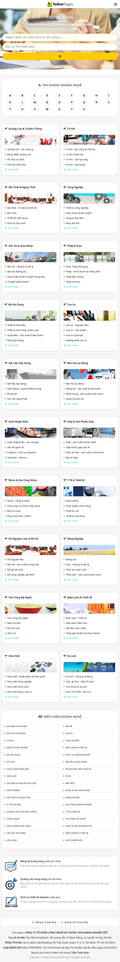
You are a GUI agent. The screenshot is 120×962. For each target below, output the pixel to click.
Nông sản (71, 559)
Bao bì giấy (72, 457)
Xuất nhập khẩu (18, 421)
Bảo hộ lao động (77, 363)
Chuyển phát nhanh (18, 281)
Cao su (71, 304)
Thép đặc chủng (74, 276)
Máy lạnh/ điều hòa (76, 622)
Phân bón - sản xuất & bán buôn (83, 574)
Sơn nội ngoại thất (17, 398)
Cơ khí (71, 128)
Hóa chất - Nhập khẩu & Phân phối (26, 676)
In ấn (68, 776)
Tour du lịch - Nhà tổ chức (80, 681)
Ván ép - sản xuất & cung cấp (23, 564)
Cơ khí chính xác (75, 154)
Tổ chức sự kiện (15, 159)
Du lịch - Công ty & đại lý (79, 676)
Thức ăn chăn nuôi (76, 569)
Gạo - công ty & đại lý (77, 564)
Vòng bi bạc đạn (75, 217)
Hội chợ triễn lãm (16, 164)
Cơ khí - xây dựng (75, 164)
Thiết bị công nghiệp (77, 207)
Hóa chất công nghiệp (19, 681)
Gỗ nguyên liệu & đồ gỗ (23, 538)
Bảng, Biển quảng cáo (19, 154)
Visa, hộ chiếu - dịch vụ (78, 691)
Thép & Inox (74, 246)
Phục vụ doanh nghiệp (77, 754)
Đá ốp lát (12, 393)
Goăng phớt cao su (76, 340)
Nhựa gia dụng (15, 340)
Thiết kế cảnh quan (17, 217)
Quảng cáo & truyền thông (25, 128)
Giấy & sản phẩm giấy (80, 421)
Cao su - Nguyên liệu (77, 325)
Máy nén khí (72, 223)
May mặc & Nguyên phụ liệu (21, 783)
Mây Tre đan (14, 622)
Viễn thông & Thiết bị (76, 833)
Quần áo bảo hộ (75, 398)
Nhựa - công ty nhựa (18, 500)
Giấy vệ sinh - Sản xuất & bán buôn (85, 452)
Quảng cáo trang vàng (40, 879)
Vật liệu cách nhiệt (76, 628)
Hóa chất (14, 656)
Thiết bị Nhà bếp (16, 325)
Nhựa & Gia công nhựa (22, 480)
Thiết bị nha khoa (75, 516)
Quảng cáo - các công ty (20, 149)
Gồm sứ (11, 633)
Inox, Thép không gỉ (77, 266)
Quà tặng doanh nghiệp (78, 804)
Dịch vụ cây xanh (16, 223)
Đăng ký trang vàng (40, 861)
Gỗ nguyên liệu (15, 559)
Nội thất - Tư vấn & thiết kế (22, 207)
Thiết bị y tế (72, 510)
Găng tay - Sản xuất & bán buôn (83, 388)
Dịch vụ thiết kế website (40, 897)
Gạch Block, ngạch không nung (24, 388)
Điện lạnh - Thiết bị (76, 617)
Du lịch (71, 656)
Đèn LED (12, 212)
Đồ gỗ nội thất (15, 569)
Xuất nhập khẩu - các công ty (23, 442)
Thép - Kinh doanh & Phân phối (83, 271)
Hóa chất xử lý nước (18, 686)
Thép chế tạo (73, 281)
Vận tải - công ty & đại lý (20, 266)
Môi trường (13, 790)
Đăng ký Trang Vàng (46, 922)
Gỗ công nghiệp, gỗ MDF (20, 574)
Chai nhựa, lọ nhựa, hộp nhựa (23, 505)
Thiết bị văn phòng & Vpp (78, 826)
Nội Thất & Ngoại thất (21, 187)
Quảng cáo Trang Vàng (76, 922)
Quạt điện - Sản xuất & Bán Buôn (25, 335)
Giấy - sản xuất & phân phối (81, 442)
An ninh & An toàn (17, 726)
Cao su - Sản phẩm (76, 330)
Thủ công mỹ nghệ (20, 597)
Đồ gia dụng (16, 304)
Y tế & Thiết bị (75, 480)
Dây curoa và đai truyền (79, 212)
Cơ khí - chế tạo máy (77, 159)
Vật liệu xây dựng (19, 363)
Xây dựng (12, 840)
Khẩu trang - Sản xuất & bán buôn (84, 393)
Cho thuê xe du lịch (76, 686)
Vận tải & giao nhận (20, 246)
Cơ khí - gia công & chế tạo (80, 149)
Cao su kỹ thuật (74, 335)
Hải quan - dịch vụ (17, 457)
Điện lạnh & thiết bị (79, 597)
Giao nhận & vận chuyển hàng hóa (26, 276)
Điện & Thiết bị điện (17, 747)
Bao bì (68, 726)
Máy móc (70, 783)
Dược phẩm (72, 500)
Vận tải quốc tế (15, 447)
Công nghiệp (75, 187)
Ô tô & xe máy (14, 804)
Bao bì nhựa (13, 510)
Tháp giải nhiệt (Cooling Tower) (83, 633)
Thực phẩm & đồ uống (19, 826)
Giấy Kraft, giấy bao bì (78, 447)
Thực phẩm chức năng (78, 505)
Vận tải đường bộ (16, 271)
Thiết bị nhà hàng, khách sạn (23, 330)
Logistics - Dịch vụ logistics (21, 452)
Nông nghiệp (75, 538)
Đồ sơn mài (13, 628)
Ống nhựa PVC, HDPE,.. (19, 516)
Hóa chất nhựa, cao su (19, 691)
